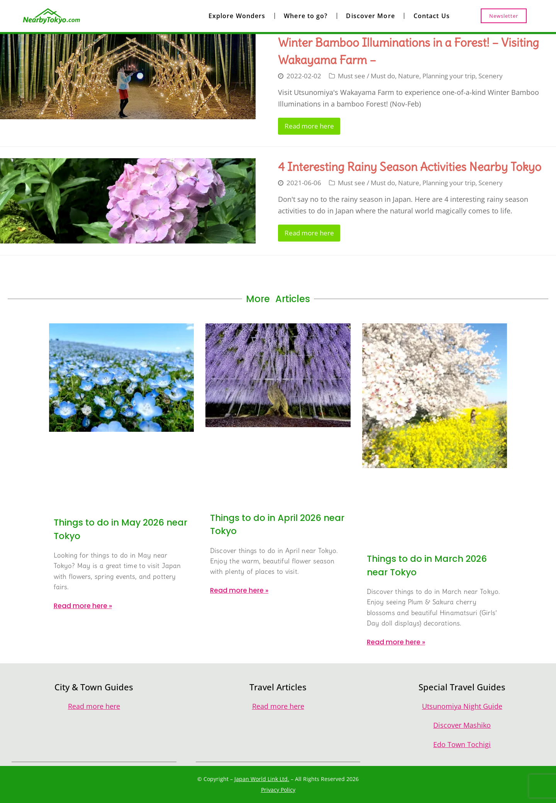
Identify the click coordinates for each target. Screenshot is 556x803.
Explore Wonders (237, 16)
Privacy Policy (278, 789)
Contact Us (432, 16)
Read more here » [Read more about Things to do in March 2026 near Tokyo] (396, 642)
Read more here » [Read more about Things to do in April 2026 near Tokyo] (239, 590)
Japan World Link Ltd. (261, 779)
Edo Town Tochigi (462, 744)
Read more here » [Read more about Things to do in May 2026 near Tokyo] (83, 605)
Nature (408, 75)
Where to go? (305, 16)
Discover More (370, 16)
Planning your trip (448, 75)
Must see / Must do (366, 75)
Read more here (309, 126)
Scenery (490, 75)
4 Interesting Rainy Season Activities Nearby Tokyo (409, 166)
